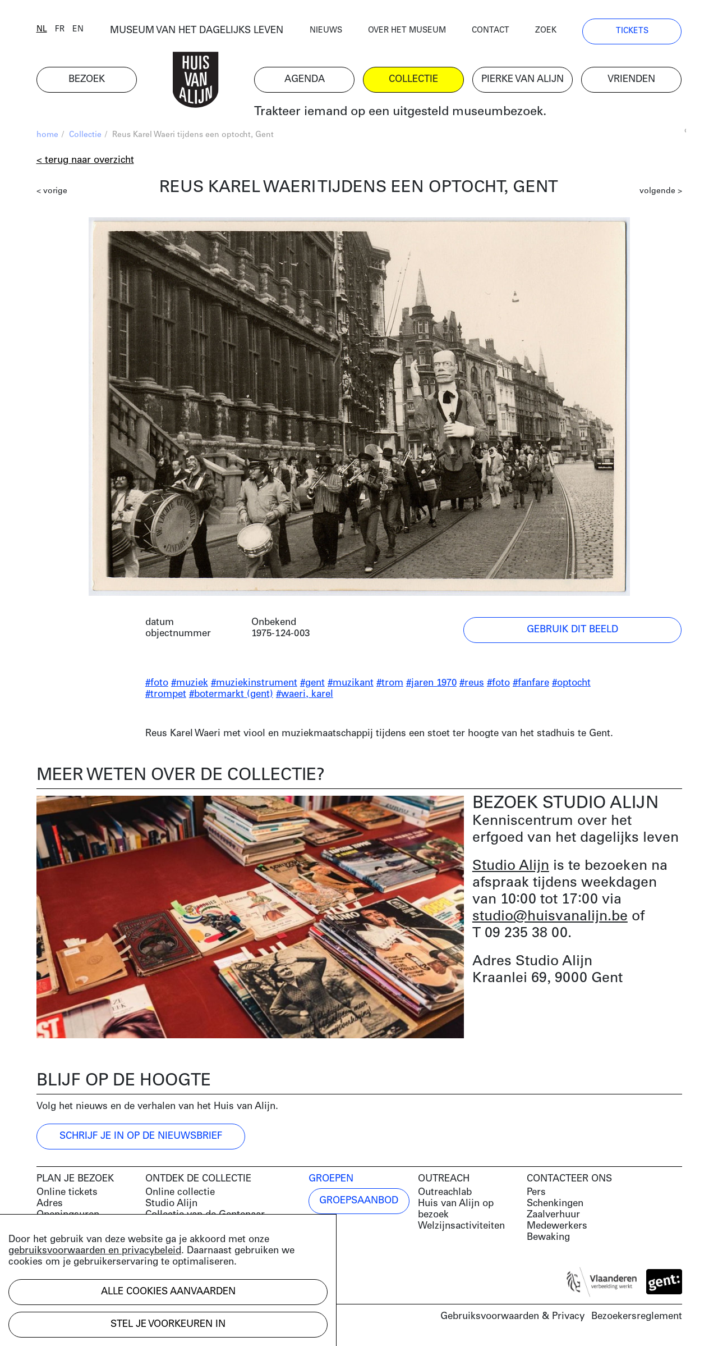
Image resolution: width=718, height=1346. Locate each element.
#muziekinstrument (254, 683)
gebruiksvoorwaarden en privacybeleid (94, 1251)
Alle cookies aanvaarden (168, 1292)
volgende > (660, 191)
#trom (389, 683)
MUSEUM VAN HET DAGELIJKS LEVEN (196, 30)
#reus (471, 683)
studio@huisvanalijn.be (550, 917)
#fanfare (531, 683)
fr (60, 29)
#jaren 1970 (431, 683)
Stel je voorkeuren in (168, 1324)
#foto (156, 683)
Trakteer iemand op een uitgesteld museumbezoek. (400, 112)
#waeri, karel (304, 694)
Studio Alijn (510, 866)
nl (41, 29)
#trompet (165, 694)
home (47, 135)
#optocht (571, 683)
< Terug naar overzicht (85, 160)
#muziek (189, 683)
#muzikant (351, 683)
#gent (312, 683)
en (78, 29)
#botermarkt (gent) (231, 694)
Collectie (85, 135)
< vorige (51, 191)
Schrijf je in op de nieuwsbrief (140, 1136)
